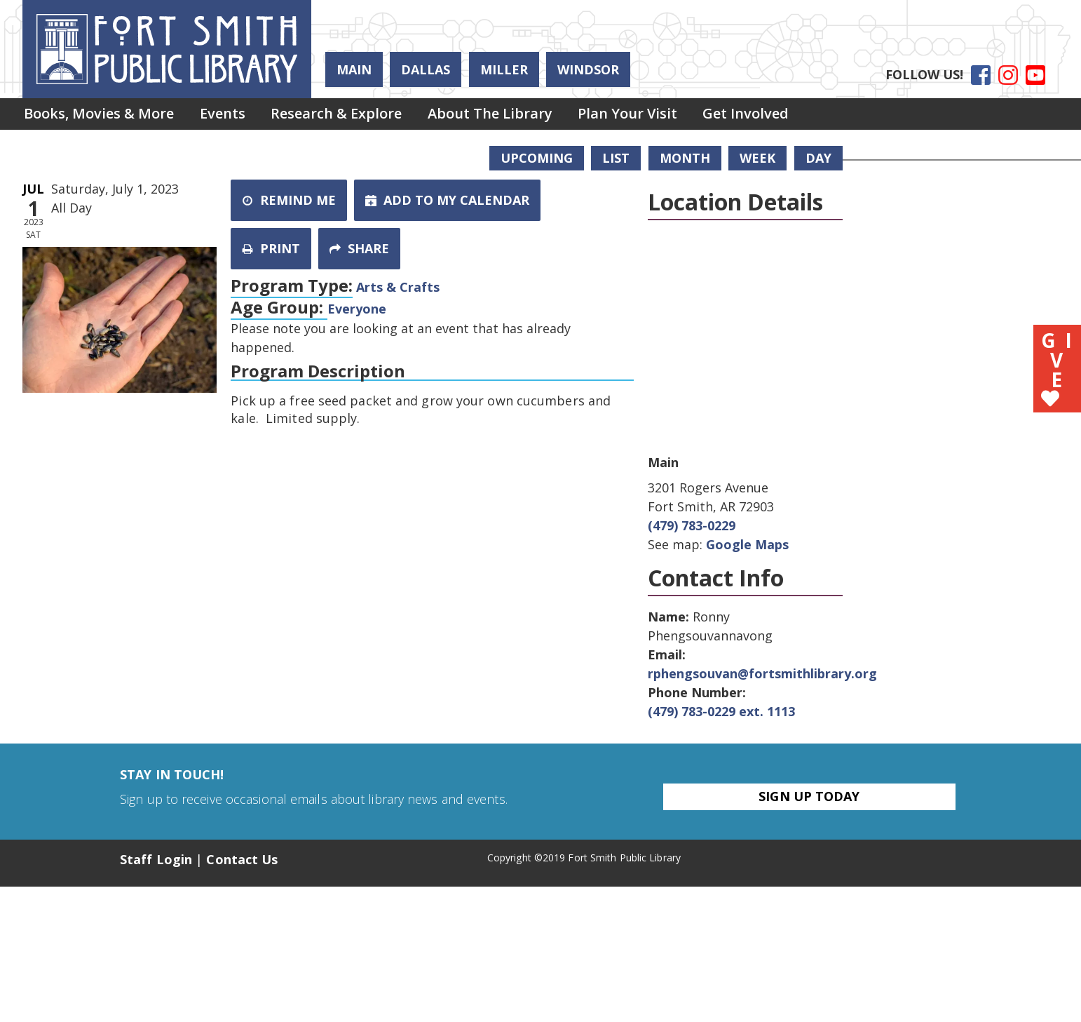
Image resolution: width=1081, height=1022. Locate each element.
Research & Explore (342, 114)
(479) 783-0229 (691, 525)
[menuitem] (100, 115)
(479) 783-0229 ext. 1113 (721, 711)
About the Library (498, 114)
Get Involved (759, 114)
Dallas (425, 69)
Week (757, 157)
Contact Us (242, 859)
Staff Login (156, 859)
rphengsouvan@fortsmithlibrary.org (762, 673)
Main (354, 69)
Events (226, 114)
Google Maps (747, 544)
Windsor (588, 69)
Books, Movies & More (100, 114)
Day (818, 157)
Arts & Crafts (398, 286)
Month (685, 157)
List (616, 157)
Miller (504, 69)
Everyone (356, 308)
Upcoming (537, 157)
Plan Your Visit (638, 114)
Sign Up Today (809, 796)
